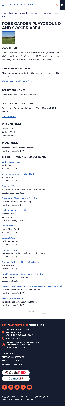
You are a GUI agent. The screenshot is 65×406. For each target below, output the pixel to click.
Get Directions (9, 116)
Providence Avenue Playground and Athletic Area (24, 273)
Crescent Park (8, 237)
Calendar (7, 353)
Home (5, 12)
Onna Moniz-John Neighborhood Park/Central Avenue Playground (32, 286)
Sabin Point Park (9, 225)
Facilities (13, 12)
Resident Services (12, 364)
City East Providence (23, 325)
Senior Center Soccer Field (14, 210)
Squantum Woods (10, 185)
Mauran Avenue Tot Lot (12, 298)
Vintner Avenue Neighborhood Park (18, 173)
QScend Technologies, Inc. (23, 399)
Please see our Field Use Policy (17, 81)
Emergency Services (13, 357)
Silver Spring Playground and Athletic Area (21, 197)
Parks (21, 12)
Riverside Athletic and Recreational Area (20, 261)
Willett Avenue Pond (11, 161)
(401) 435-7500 (12, 338)
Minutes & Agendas (12, 361)
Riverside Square (9, 249)
